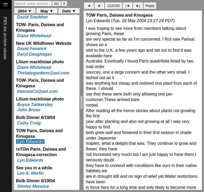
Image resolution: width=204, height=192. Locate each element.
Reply (149, 6)
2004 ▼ (25, 11)
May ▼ (46, 11)
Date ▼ (69, 11)
